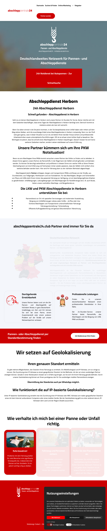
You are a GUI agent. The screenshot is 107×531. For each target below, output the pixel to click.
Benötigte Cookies (58, 525)
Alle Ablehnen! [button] (56, 517)
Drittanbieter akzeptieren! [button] (93, 517)
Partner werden (46, 15)
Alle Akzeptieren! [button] (74, 517)
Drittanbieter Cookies (78, 525)
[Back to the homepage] (22, 10)
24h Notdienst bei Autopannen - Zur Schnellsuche (54, 78)
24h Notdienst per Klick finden (85, 335)
